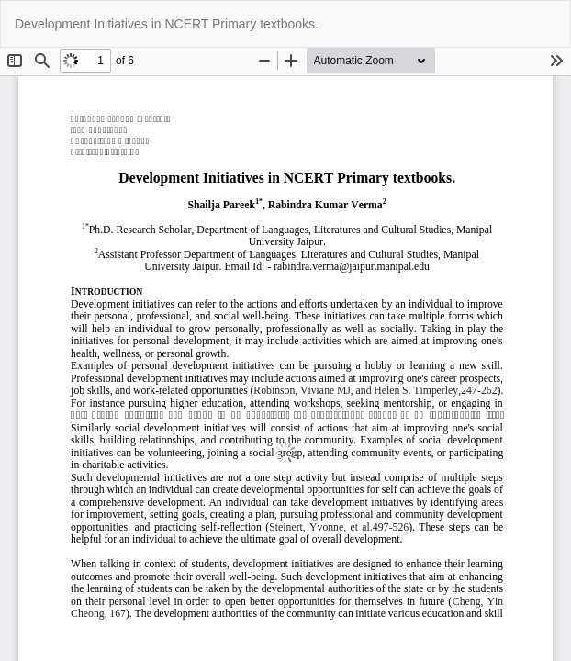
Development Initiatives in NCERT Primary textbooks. (167, 24)
